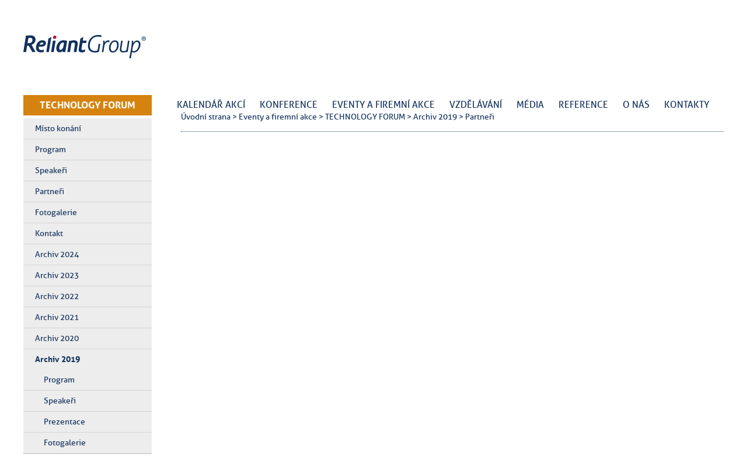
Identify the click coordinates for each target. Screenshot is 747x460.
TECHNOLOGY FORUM (87, 105)
